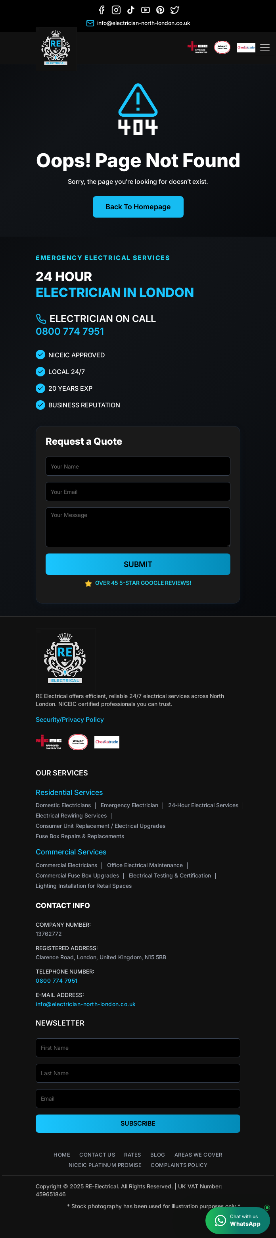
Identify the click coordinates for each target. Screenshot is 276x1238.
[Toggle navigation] (265, 48)
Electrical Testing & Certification (170, 875)
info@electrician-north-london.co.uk (86, 1004)
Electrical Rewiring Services (71, 815)
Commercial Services (71, 852)
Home (62, 1155)
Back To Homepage (138, 206)
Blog (157, 1155)
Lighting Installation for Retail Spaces (84, 885)
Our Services (62, 773)
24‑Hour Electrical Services (203, 805)
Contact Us (97, 1155)
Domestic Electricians (63, 805)
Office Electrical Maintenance (145, 865)
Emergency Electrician (129, 805)
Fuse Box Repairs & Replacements (80, 836)
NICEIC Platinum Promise (105, 1165)
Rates (132, 1155)
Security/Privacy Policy (70, 719)
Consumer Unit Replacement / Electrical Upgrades (100, 825)
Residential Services (69, 792)
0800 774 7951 (70, 331)
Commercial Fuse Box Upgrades (77, 875)
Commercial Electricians (66, 865)
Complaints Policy (179, 1165)
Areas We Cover (198, 1155)
